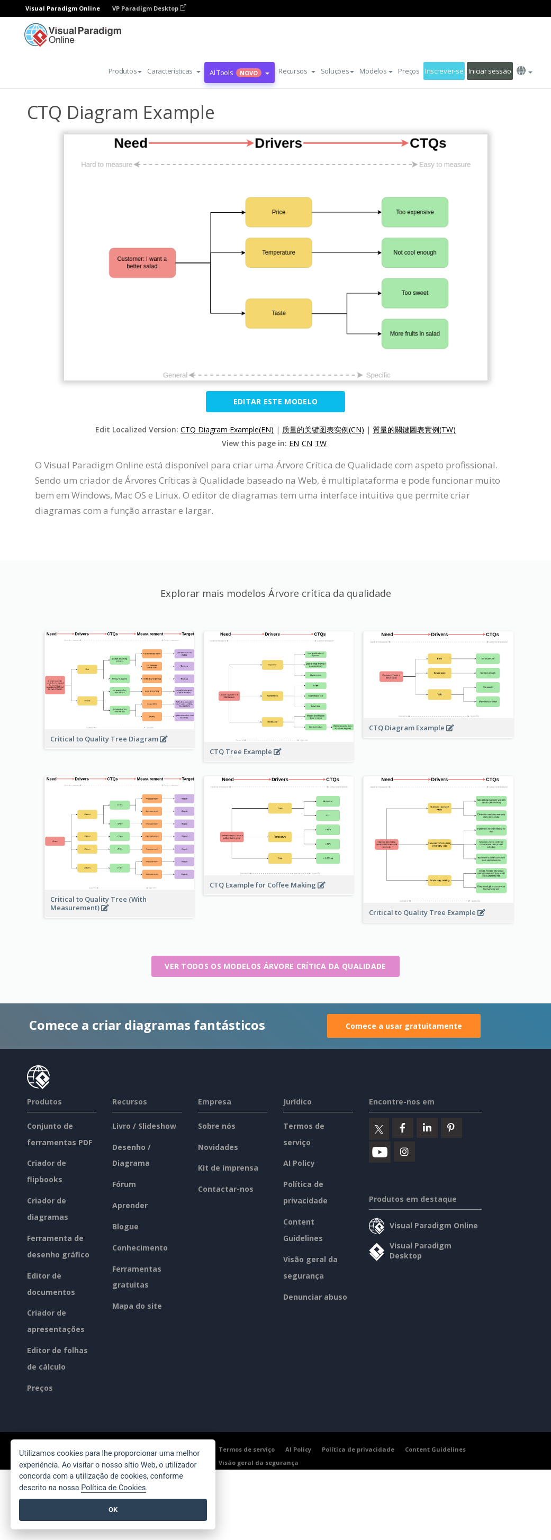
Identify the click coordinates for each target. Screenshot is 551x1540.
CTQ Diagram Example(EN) (227, 429)
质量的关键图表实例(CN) (323, 429)
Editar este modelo (275, 401)
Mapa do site (137, 1306)
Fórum (124, 1184)
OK (113, 1510)
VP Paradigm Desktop (149, 8)
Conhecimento (140, 1248)
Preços (408, 71)
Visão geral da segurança (259, 1462)
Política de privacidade (358, 1449)
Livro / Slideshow (144, 1126)
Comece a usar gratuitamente (404, 1026)
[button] (174, 71)
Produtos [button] (125, 71)
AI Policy (299, 1163)
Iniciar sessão (489, 71)
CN (307, 443)
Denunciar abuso (315, 1297)
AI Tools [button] (239, 72)
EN (294, 443)
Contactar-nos (226, 1189)
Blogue (125, 1226)
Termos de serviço (247, 1449)
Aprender (130, 1205)
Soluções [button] (338, 71)
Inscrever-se (444, 71)
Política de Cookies (113, 1487)
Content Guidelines (435, 1449)
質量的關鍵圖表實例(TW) (414, 429)
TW (321, 443)
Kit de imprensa (228, 1168)
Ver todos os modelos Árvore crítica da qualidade (275, 966)
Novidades (218, 1147)
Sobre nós (217, 1126)
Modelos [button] (376, 71)
